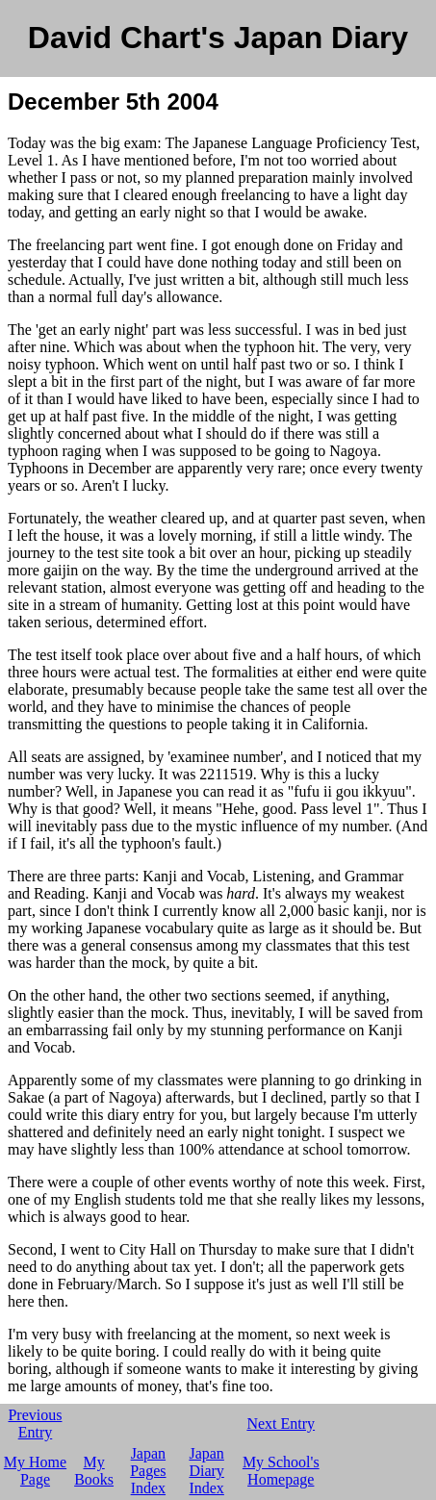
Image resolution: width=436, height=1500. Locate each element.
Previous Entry (35, 1423)
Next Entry (280, 1423)
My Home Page (35, 1470)
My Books (94, 1470)
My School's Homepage (281, 1470)
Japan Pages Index (148, 1470)
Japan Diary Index (206, 1470)
